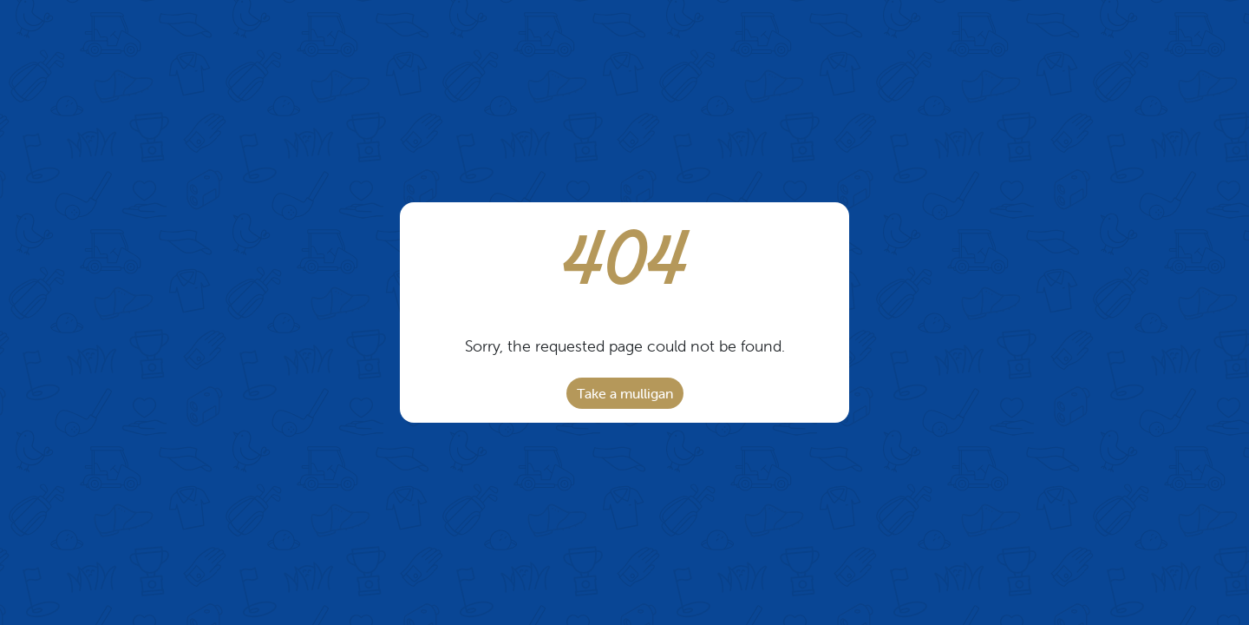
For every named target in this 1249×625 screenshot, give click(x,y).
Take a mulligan (625, 393)
